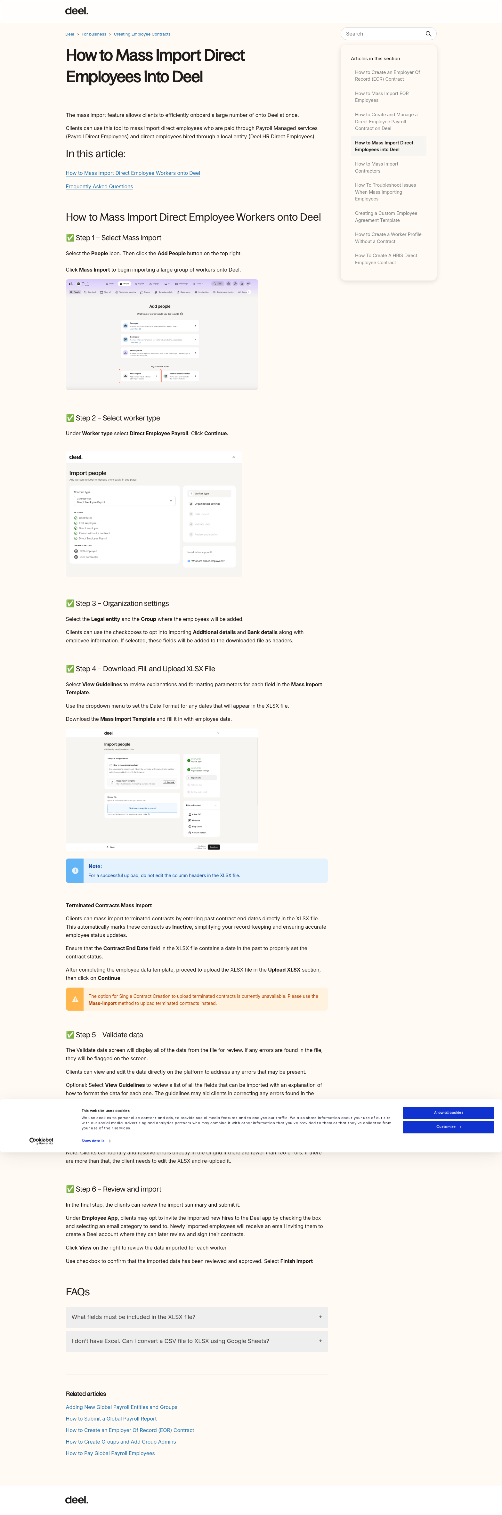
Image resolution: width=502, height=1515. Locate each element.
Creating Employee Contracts (142, 34)
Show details (93, 1504)
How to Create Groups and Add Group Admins (121, 1441)
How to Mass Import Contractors (376, 167)
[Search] (389, 33)
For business (94, 34)
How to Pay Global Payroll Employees (110, 1453)
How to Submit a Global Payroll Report (111, 1418)
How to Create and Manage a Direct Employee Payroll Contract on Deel (386, 121)
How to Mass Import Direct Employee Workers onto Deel (133, 173)
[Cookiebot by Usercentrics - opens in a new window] (41, 1503)
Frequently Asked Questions (99, 186)
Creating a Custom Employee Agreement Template (386, 216)
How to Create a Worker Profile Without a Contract (388, 238)
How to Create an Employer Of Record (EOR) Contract (387, 75)
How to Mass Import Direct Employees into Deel (384, 146)
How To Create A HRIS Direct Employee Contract (386, 259)
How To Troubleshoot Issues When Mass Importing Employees (385, 191)
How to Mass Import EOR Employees (382, 97)
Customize (448, 1489)
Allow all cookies (448, 1475)
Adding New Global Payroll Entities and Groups (121, 1407)
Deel (69, 34)
